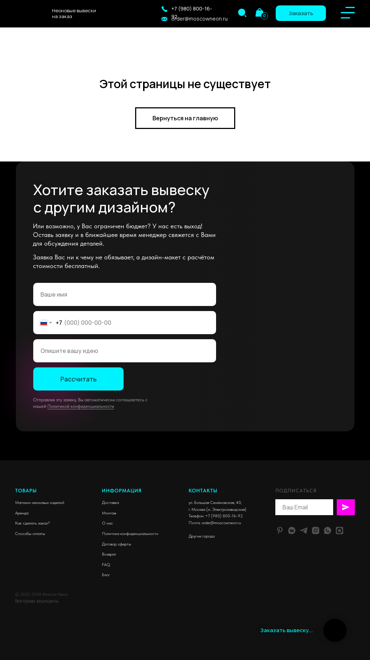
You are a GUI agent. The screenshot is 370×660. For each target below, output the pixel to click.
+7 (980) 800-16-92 (224, 515)
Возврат (109, 554)
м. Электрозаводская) (227, 509)
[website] (339, 530)
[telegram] (303, 530)
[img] (242, 13)
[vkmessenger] (291, 530)
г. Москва (197, 509)
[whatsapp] (327, 530)
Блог (106, 574)
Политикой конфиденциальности (80, 406)
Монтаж (109, 513)
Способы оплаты (30, 533)
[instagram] (315, 530)
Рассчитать (78, 379)
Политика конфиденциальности (130, 533)
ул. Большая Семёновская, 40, (215, 502)
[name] (124, 294)
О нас (107, 523)
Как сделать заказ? (32, 523)
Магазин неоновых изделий (39, 502)
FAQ (106, 564)
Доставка (110, 502)
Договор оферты (116, 544)
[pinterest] (279, 530)
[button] (164, 9)
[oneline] (124, 350)
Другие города (202, 536)
